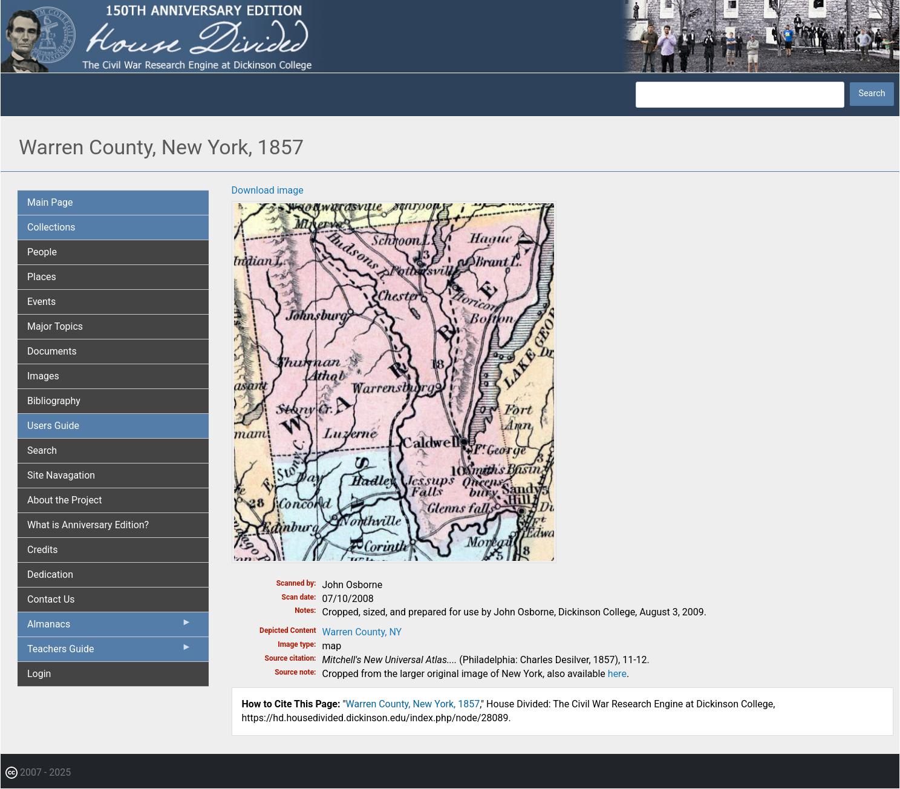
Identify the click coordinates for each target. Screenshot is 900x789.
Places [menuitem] (41, 277)
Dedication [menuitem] (50, 574)
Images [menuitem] (43, 376)
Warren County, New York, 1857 (413, 704)
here (617, 673)
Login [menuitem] (39, 673)
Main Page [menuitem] (50, 202)
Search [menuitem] (42, 450)
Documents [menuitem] (52, 351)
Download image (268, 190)
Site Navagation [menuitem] (61, 475)
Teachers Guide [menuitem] (109, 651)
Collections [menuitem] (51, 227)
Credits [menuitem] (42, 549)
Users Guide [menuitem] (53, 425)
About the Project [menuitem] (64, 500)
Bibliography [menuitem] (53, 401)
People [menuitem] (42, 252)
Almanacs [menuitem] (109, 627)
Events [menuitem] (41, 301)
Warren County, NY (362, 632)
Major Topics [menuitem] (55, 326)
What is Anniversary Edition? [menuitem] (88, 525)
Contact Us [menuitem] (51, 599)
